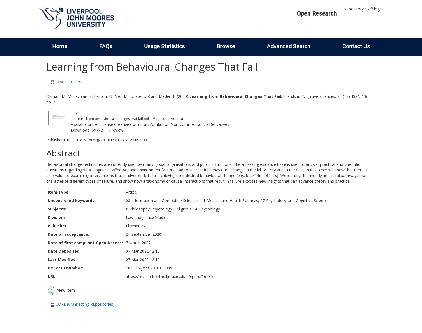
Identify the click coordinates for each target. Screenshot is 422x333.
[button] (51, 290)
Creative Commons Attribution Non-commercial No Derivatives (171, 124)
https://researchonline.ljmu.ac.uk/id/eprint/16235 (169, 276)
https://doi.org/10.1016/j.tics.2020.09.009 (110, 139)
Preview (116, 130)
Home (59, 46)
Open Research (317, 13)
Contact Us (356, 46)
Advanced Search (288, 46)
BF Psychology (206, 209)
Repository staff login (363, 9)
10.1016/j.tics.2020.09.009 (149, 268)
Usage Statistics (164, 46)
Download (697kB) (88, 130)
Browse (226, 46)
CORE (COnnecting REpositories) (82, 304)
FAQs (105, 46)
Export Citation (66, 82)
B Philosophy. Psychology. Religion (157, 209)
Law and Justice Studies (147, 217)
